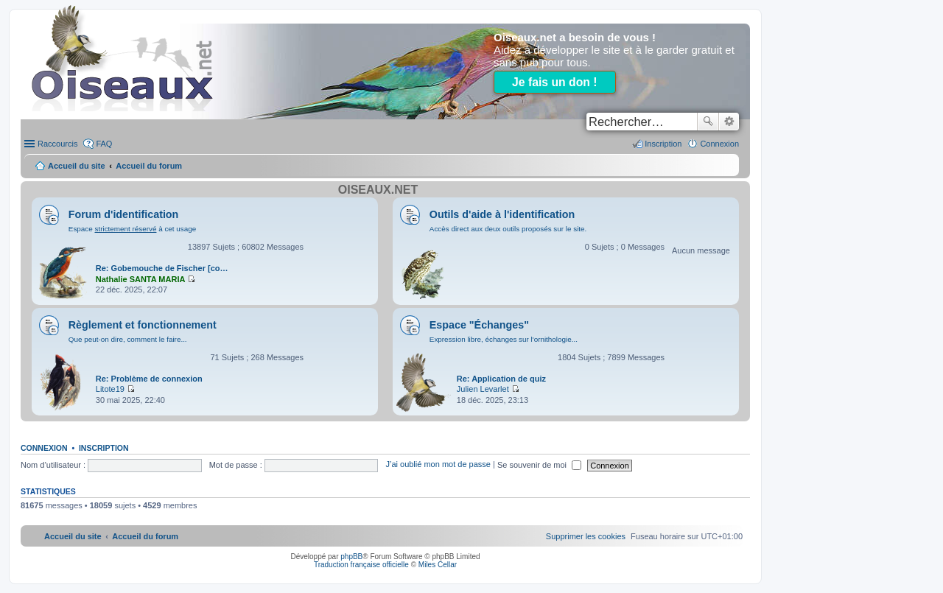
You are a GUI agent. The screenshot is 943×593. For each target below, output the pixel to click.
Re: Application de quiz (501, 378)
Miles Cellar (437, 565)
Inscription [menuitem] (663, 143)
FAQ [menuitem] (104, 143)
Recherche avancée (729, 121)
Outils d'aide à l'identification (502, 214)
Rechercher (708, 121)
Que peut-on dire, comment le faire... (128, 339)
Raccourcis (57, 143)
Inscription (104, 447)
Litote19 (110, 389)
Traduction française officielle (361, 565)
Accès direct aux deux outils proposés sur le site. (508, 229)
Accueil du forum (149, 165)
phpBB (351, 556)
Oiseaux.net (378, 189)
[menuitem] (585, 536)
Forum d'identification (124, 214)
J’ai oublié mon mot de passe (437, 464)
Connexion (44, 447)
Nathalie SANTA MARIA (141, 279)
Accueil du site (76, 165)
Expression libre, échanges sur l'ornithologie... (504, 339)
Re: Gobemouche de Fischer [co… (162, 268)
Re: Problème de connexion (149, 378)
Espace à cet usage (132, 229)
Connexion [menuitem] (719, 143)
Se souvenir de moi (539, 464)
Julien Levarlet (483, 389)
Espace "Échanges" (479, 325)
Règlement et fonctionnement (143, 325)
